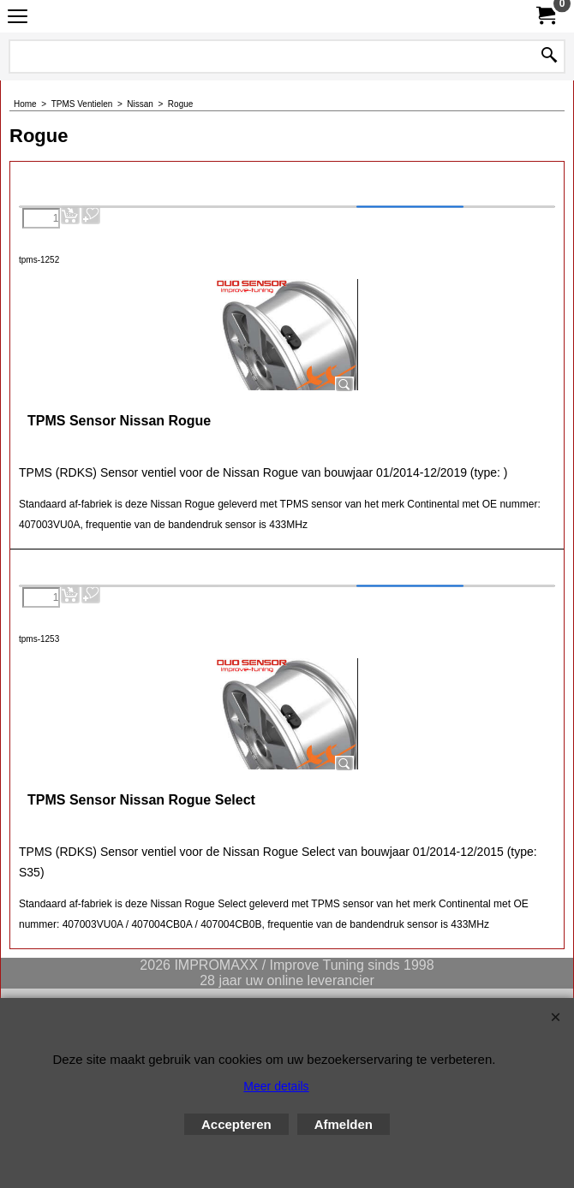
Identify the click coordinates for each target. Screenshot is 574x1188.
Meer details (275, 1086)
